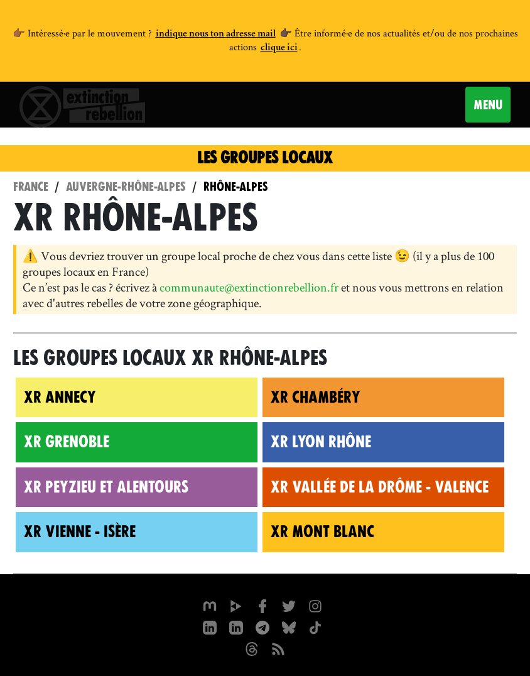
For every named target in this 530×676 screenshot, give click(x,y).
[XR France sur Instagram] (262, 626)
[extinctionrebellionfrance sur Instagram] (315, 605)
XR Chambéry (315, 397)
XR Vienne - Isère (80, 531)
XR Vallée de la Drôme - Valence (380, 486)
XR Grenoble (66, 441)
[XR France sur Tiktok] (315, 626)
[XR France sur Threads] (251, 647)
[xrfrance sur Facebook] (262, 605)
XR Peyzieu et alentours (106, 486)
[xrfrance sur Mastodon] (209, 605)
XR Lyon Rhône (321, 441)
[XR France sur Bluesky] (288, 626)
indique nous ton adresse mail (216, 35)
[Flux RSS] (278, 647)
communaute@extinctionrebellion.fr (249, 287)
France (30, 187)
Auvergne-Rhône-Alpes (126, 187)
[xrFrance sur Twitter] (288, 605)
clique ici (279, 48)
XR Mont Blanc (322, 531)
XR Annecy (60, 397)
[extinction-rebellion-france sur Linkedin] (236, 626)
